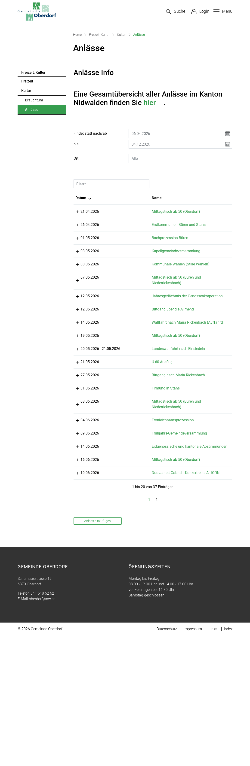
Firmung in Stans (138, 497)
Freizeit (27, 134)
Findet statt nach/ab (90, 186)
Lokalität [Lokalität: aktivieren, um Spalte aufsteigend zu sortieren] (183, 251)
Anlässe (37, 164)
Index (228, 759)
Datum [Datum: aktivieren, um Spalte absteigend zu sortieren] (80, 251)
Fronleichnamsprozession (145, 528)
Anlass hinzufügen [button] (97, 651)
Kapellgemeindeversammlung (148, 309)
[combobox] (180, 211)
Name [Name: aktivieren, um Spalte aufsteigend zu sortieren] (129, 251)
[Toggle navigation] (222, 11)
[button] (175, 11)
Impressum (193, 759)
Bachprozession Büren (142, 296)
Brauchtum (34, 153)
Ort (76, 211)
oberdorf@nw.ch (42, 729)
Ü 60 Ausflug (134, 465)
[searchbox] (180, 211)
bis (76, 197)
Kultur (26, 144)
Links (213, 759)
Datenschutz (167, 759)
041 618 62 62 (42, 724)
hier (154, 156)
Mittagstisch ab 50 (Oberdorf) (148, 264)
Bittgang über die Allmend (145, 401)
